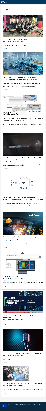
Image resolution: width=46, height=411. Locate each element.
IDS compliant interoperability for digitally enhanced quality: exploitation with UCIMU (20, 78)
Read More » (5, 48)
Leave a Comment (7, 41)
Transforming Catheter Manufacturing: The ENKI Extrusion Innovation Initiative (22, 159)
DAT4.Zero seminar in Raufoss (15, 40)
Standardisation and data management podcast (22, 354)
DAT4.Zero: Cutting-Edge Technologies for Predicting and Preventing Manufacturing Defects (23, 198)
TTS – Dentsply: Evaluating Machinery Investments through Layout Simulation (23, 119)
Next (42, 399)
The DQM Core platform (12, 276)
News (12, 41)
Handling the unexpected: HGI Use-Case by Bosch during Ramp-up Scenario (22, 384)
